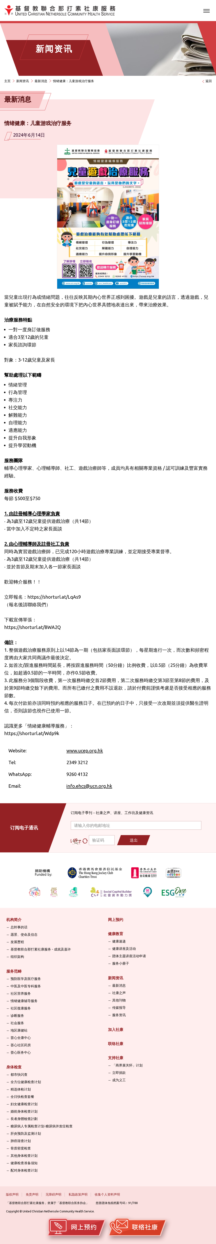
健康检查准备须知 (24, 1163)
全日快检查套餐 (22, 1097)
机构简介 (14, 919)
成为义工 (119, 1080)
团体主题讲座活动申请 (129, 956)
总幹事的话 (19, 927)
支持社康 (115, 1058)
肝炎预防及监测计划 (26, 1133)
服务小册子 (120, 963)
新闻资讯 (22, 81)
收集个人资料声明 (107, 1194)
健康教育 (115, 934)
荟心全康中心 (21, 1038)
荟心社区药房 (21, 1045)
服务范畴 (14, 971)
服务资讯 (119, 1015)
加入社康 (115, 1029)
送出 (134, 840)
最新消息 (41, 81)
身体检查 (14, 1067)
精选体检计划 (21, 1089)
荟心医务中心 (21, 1052)
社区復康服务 (21, 1008)
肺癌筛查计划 (21, 1141)
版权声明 (12, 1194)
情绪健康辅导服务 (24, 1001)
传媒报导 (119, 1007)
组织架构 (17, 956)
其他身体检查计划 (24, 1155)
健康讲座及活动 (124, 948)
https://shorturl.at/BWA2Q (32, 627)
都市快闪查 (19, 1074)
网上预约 (115, 919)
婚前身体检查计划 (24, 1111)
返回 (208, 81)
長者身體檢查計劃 (24, 1119)
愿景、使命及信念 (24, 934)
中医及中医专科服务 (26, 986)
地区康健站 (19, 1030)
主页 (7, 81)
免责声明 (32, 1194)
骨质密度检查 (21, 1148)
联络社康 (115, 1043)
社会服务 (17, 1023)
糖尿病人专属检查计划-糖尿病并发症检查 (42, 1126)
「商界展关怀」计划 (127, 1065)
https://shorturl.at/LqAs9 (54, 596)
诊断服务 (17, 1015)
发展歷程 (17, 942)
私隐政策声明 (78, 1194)
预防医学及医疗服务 (26, 979)
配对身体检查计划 (24, 1170)
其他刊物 (119, 1000)
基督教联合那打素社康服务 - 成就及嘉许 (41, 949)
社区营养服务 (21, 993)
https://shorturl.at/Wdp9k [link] (31, 733)
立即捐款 (119, 1072)
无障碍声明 (53, 1194)
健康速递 (119, 941)
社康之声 (119, 993)
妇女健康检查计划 (24, 1104)
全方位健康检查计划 (26, 1082)
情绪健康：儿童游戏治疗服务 (73, 81)
